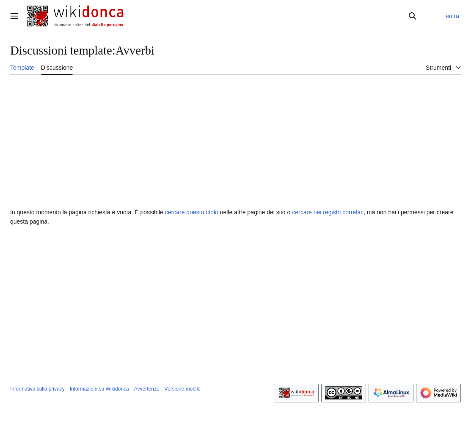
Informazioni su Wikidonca (99, 389)
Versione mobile (183, 389)
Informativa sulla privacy (37, 389)
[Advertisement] (235, 291)
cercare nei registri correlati (328, 212)
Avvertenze (147, 389)
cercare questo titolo (191, 212)
